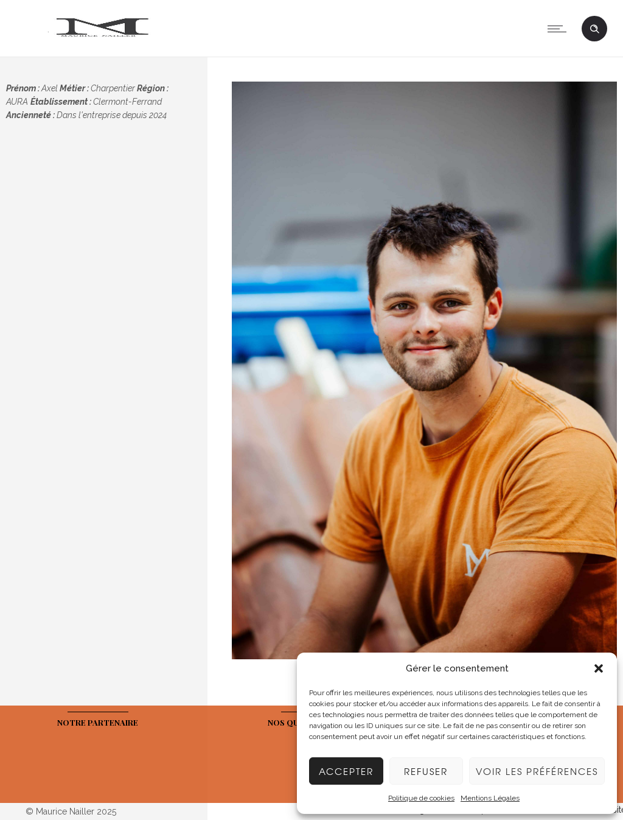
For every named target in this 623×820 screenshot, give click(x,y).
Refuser (426, 771)
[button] (599, 668)
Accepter (346, 771)
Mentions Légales (490, 798)
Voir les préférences (537, 771)
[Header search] (594, 29)
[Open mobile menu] (560, 28)
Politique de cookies (421, 798)
